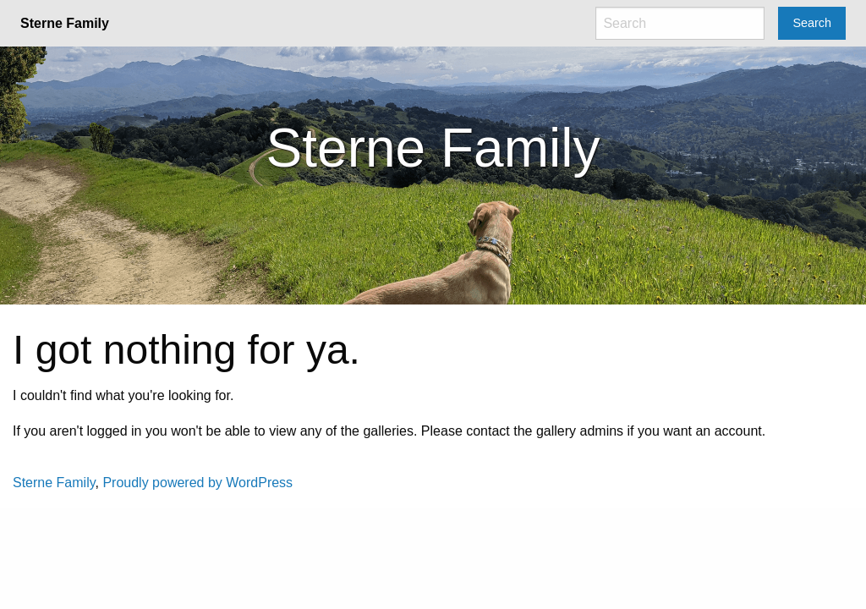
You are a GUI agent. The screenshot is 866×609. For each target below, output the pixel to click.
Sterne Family (54, 482)
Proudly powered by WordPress (197, 482)
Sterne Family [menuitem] (64, 23)
